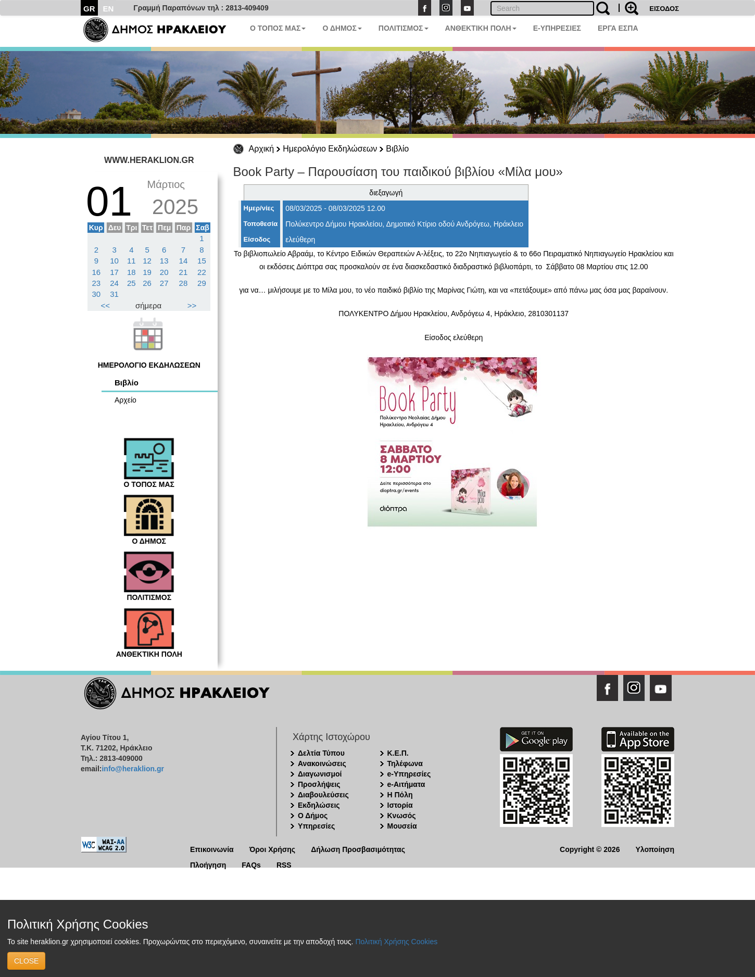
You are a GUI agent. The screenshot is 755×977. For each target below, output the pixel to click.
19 (147, 272)
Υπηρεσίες (316, 826)
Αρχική (261, 148)
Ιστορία (400, 805)
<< (105, 305)
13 (164, 260)
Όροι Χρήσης (272, 848)
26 (147, 283)
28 (183, 283)
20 (164, 272)
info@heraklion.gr (132, 769)
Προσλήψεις (319, 784)
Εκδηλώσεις (319, 805)
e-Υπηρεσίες (409, 774)
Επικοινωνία (212, 848)
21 (183, 272)
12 (147, 260)
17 (114, 272)
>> (192, 305)
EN (108, 8)
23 (96, 283)
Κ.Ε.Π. (398, 753)
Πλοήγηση (208, 864)
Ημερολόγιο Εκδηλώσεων (330, 148)
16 (96, 272)
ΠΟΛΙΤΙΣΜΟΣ (404, 28)
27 (164, 283)
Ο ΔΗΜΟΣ (341, 28)
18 (131, 272)
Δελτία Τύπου (321, 753)
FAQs (251, 864)
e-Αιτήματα (406, 784)
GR (89, 8)
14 (183, 260)
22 (201, 272)
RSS (284, 864)
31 (114, 294)
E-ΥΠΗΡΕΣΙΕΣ (557, 28)
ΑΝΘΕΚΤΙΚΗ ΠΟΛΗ (481, 28)
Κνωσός (401, 815)
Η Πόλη (400, 795)
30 (96, 294)
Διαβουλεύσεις (323, 795)
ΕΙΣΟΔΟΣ (664, 8)
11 (131, 260)
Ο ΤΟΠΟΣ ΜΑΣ (278, 28)
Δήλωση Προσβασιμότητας (358, 848)
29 (201, 283)
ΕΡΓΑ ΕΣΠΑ (618, 28)
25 (131, 283)
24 (114, 283)
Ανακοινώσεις (322, 763)
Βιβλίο (397, 148)
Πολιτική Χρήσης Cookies (396, 941)
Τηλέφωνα (405, 763)
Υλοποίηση (654, 848)
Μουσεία (402, 826)
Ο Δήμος (313, 815)
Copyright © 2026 (590, 848)
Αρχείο (125, 400)
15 (201, 260)
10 (114, 260)
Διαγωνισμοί (320, 774)
